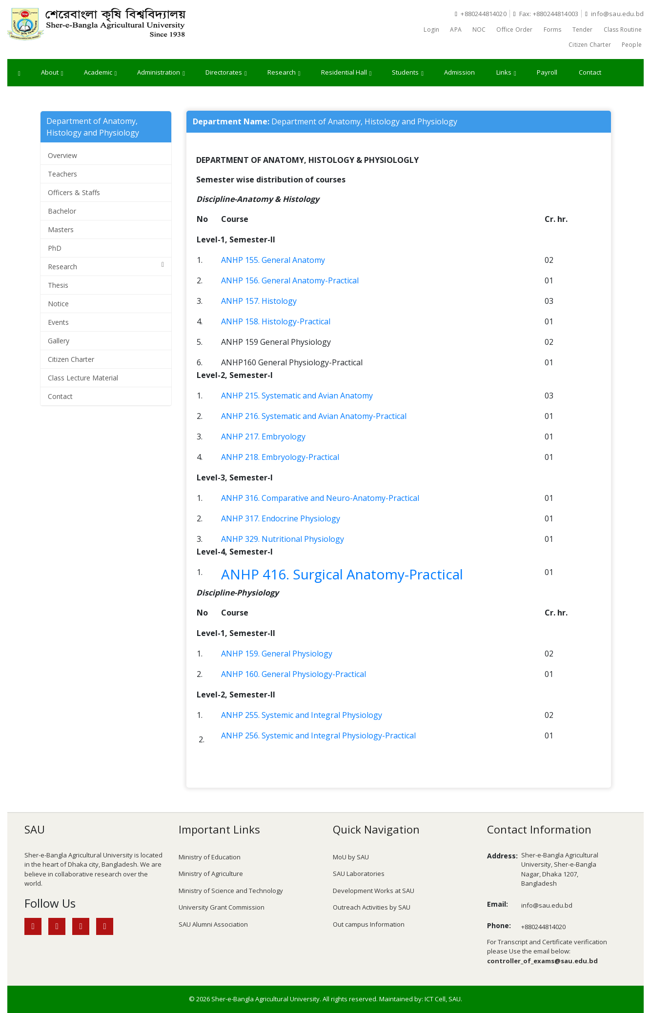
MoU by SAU (351, 857)
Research (284, 73)
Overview (62, 155)
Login (431, 29)
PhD (54, 248)
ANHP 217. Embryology (263, 436)
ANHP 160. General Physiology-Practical (293, 674)
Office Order (514, 29)
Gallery (58, 340)
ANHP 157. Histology (259, 301)
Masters (61, 229)
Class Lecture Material (83, 377)
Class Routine (623, 29)
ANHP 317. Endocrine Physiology (280, 518)
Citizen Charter (590, 44)
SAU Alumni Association (213, 924)
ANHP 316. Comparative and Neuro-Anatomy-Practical (320, 498)
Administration (161, 73)
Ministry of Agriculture (211, 873)
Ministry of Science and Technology (231, 890)
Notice (58, 303)
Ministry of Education (210, 857)
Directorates (226, 73)
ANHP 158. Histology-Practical (275, 321)
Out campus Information (369, 924)
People (632, 44)
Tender (582, 29)
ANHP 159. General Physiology (276, 653)
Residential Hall (346, 73)
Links (506, 73)
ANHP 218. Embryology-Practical (280, 457)
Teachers (62, 174)
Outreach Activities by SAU (371, 907)
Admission (459, 72)
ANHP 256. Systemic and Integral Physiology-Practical (318, 735)
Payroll (547, 72)
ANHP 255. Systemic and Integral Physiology (301, 715)
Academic (100, 73)
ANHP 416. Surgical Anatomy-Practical (342, 574)
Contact (590, 72)
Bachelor (62, 211)
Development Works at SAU (373, 890)
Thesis (58, 285)
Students (408, 73)
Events (58, 322)
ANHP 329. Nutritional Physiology (282, 539)
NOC (479, 29)
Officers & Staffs (74, 192)
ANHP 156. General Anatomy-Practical (290, 280)
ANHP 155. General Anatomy (273, 260)
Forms (553, 29)
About (52, 73)
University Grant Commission (221, 907)
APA (456, 29)
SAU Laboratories (359, 873)
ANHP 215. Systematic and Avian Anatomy (297, 395)
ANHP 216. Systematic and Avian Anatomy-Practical (314, 416)
